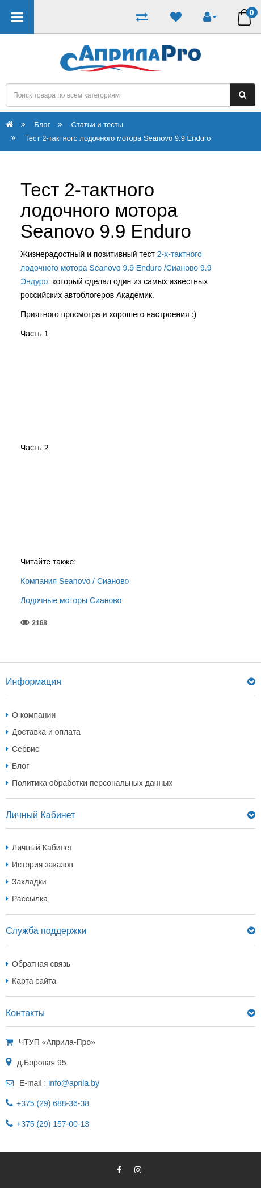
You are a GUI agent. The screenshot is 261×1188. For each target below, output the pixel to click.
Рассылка (30, 898)
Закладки (29, 881)
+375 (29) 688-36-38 (52, 1103)
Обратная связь (41, 963)
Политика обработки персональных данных (92, 782)
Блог (20, 765)
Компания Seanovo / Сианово (74, 580)
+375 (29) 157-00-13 (52, 1123)
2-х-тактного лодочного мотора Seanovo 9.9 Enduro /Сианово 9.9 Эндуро (115, 268)
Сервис (25, 748)
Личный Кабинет (42, 847)
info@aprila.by (73, 1083)
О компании (34, 714)
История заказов (42, 864)
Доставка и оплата (46, 731)
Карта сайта (34, 980)
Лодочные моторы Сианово (70, 600)
